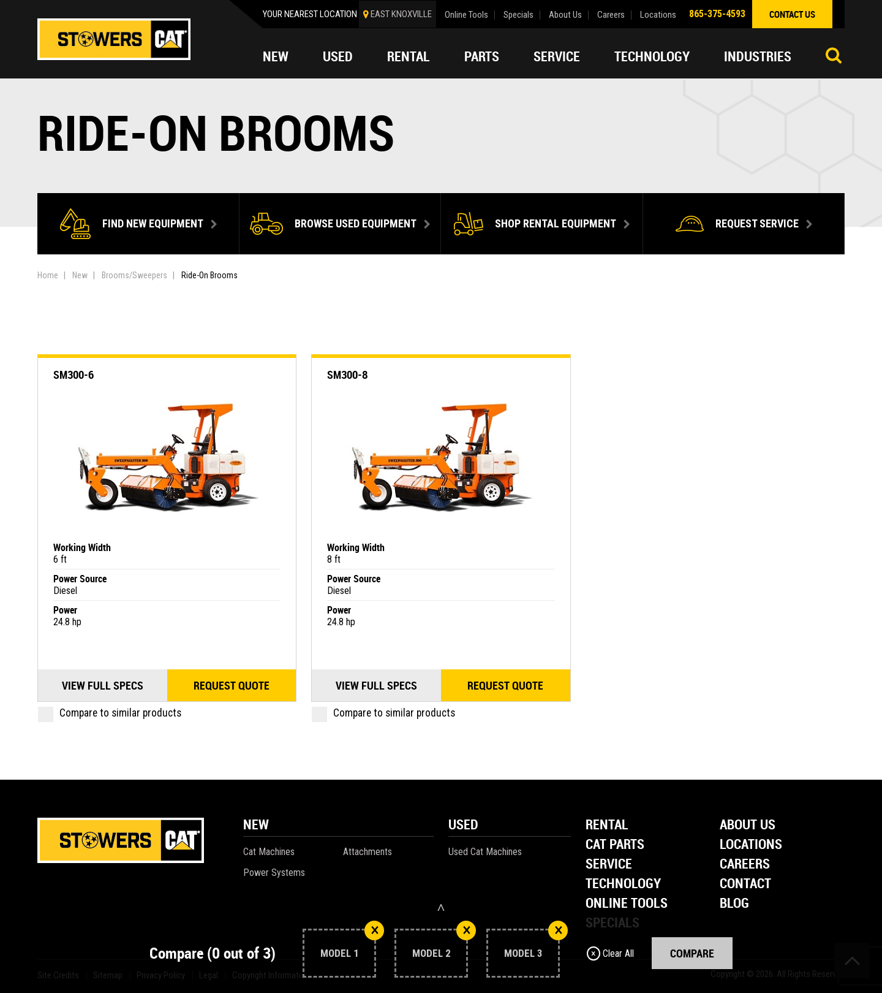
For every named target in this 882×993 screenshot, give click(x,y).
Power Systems (274, 872)
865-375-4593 (717, 14)
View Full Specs (102, 685)
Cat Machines (269, 852)
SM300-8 (347, 374)
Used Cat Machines (485, 852)
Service (556, 56)
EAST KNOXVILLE (401, 14)
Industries (757, 56)
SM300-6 (73, 374)
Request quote (232, 685)
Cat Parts (615, 845)
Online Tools (466, 15)
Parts (481, 56)
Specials (518, 15)
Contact (745, 884)
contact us (792, 14)
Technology (652, 56)
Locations (658, 15)
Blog (734, 903)
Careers (611, 15)
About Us (565, 15)
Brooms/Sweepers (134, 275)
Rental (408, 56)
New (275, 56)
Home (47, 275)
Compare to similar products (109, 713)
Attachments (367, 852)
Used (338, 56)
